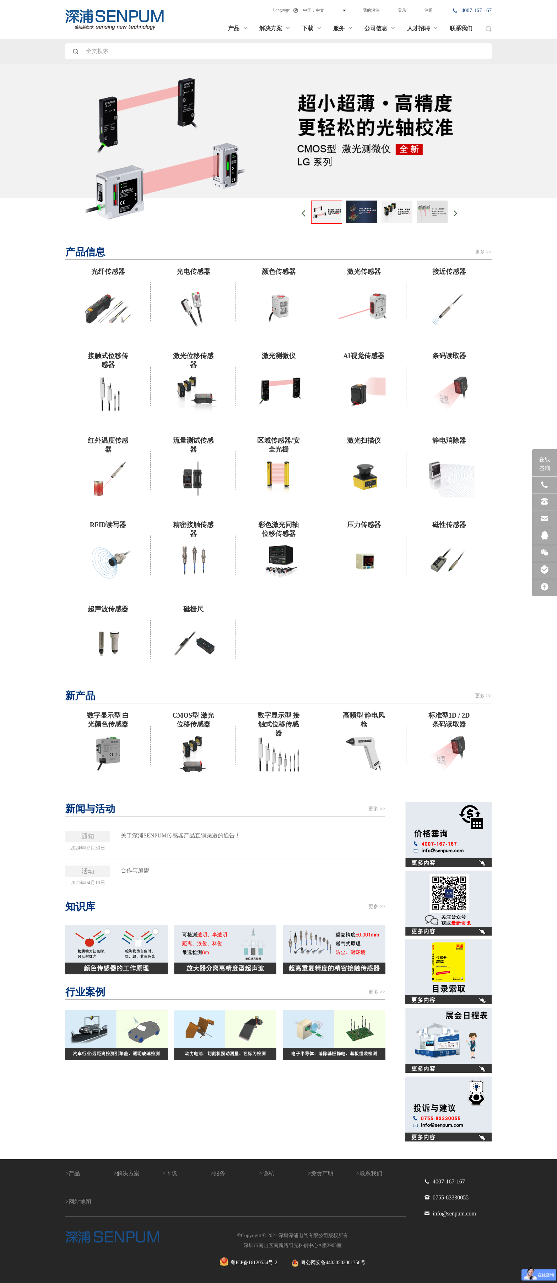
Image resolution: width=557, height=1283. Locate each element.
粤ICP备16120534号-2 (248, 1263)
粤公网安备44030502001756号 (329, 1263)
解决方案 (275, 28)
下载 (312, 28)
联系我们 (461, 28)
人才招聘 (422, 28)
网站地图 (80, 1202)
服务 (343, 28)
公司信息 (380, 28)
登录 (402, 10)
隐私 (268, 1173)
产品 (238, 28)
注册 (428, 10)
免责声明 (322, 1173)
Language (281, 9)
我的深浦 (371, 10)
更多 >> (483, 252)
